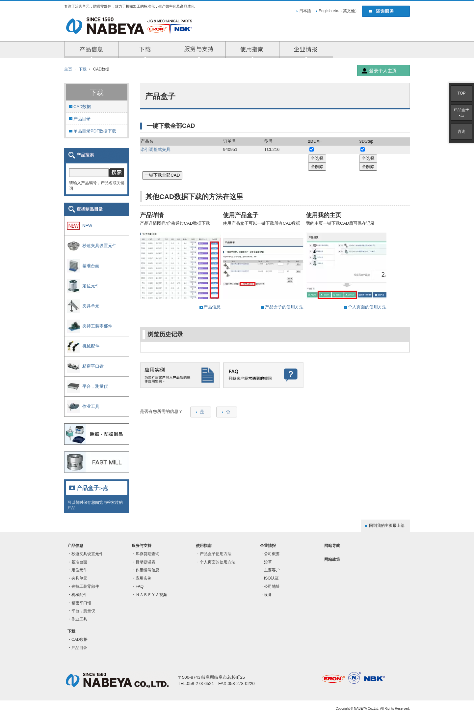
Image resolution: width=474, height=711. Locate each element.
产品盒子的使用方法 (284, 306)
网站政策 (332, 559)
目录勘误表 (145, 562)
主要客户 (272, 570)
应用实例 (143, 578)
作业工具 (79, 619)
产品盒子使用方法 (215, 554)
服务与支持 (199, 49)
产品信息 (91, 49)
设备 (268, 594)
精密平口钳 (81, 603)
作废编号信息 (147, 570)
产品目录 (82, 118)
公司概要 (272, 554)
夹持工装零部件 (85, 586)
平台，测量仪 (83, 611)
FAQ (140, 586)
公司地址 (272, 586)
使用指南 (204, 545)
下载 (83, 69)
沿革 (268, 562)
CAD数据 (82, 106)
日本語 (305, 11)
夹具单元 (79, 578)
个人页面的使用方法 (367, 306)
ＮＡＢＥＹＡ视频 (151, 594)
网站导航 (332, 545)
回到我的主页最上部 (387, 525)
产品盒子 (461, 112)
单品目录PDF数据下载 (94, 130)
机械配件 (79, 594)
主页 (68, 69)
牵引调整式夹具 (156, 149)
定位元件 (79, 570)
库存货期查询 (147, 554)
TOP (461, 93)
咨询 (461, 131)
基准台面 (79, 562)
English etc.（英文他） (339, 11)
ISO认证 (271, 578)
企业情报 (306, 49)
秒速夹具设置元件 (87, 554)
